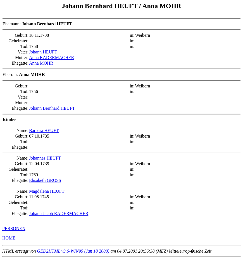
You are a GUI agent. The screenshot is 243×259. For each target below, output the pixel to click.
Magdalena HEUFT (47, 191)
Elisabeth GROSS (45, 180)
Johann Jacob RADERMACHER (58, 213)
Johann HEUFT (43, 52)
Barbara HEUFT (44, 130)
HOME (8, 238)
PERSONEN (13, 228)
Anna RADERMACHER (51, 57)
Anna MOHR (161, 5)
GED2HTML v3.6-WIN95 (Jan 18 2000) (73, 251)
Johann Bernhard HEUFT (100, 5)
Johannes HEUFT (45, 158)
